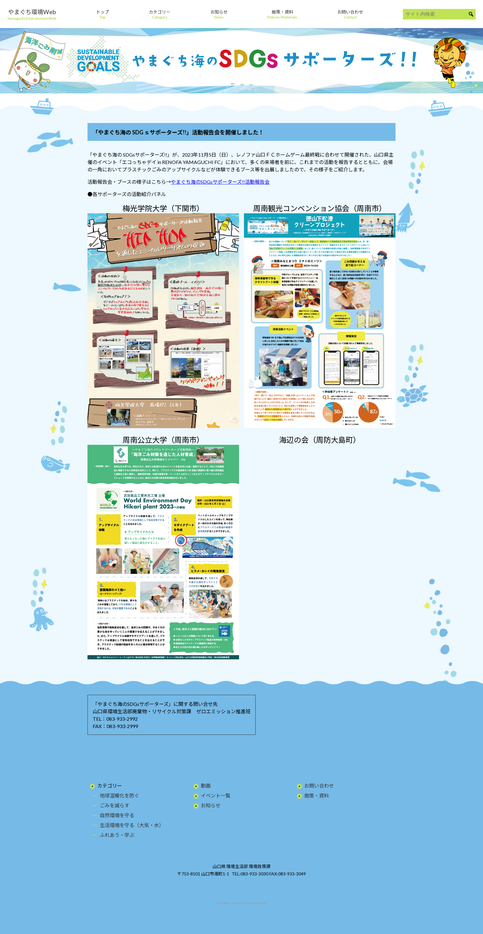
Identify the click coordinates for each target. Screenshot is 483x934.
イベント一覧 (215, 795)
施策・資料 (316, 795)
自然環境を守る (117, 815)
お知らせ (211, 805)
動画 (206, 786)
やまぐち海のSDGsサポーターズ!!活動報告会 (220, 182)
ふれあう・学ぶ (117, 835)
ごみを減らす (114, 805)
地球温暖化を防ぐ (119, 795)
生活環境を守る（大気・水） (132, 825)
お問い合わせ (319, 786)
